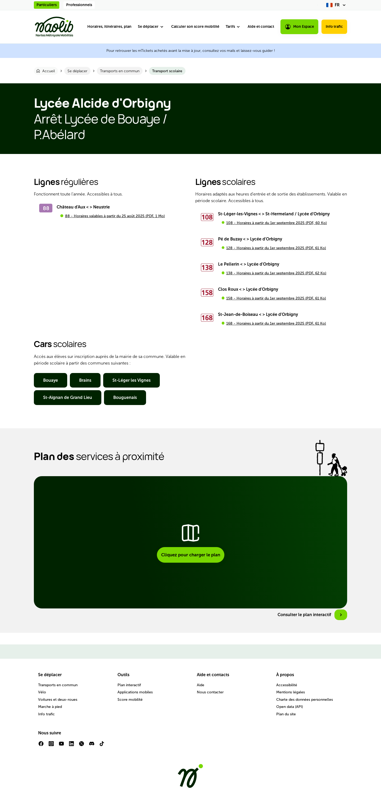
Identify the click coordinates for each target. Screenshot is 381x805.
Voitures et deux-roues (57, 699)
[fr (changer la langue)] (336, 5)
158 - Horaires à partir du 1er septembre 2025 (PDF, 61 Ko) (276, 298)
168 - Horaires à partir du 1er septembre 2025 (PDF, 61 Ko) (276, 323)
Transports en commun (58, 685)
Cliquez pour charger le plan (190, 554)
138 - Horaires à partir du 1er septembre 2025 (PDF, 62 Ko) (276, 273)
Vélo (42, 692)
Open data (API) (289, 706)
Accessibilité (286, 685)
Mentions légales (290, 692)
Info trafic (334, 26)
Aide (200, 685)
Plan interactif (129, 685)
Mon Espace (299, 27)
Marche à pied (50, 706)
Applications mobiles (135, 692)
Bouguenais (125, 397)
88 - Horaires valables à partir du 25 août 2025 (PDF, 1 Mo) (115, 216)
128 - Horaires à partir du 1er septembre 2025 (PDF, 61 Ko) (276, 248)
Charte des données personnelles (304, 699)
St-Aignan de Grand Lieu (67, 397)
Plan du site (286, 714)
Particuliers (47, 5)
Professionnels (79, 5)
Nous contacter (210, 692)
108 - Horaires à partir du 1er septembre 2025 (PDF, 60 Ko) (276, 223)
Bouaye (50, 380)
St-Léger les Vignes (131, 380)
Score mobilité (130, 699)
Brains (85, 380)
